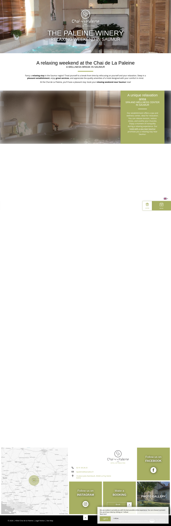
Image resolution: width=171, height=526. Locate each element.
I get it (105, 519)
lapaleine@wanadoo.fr (85, 472)
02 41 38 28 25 (82, 468)
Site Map (49, 520)
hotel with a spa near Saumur (143, 129)
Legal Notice (40, 520)
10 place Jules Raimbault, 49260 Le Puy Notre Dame (93, 477)
